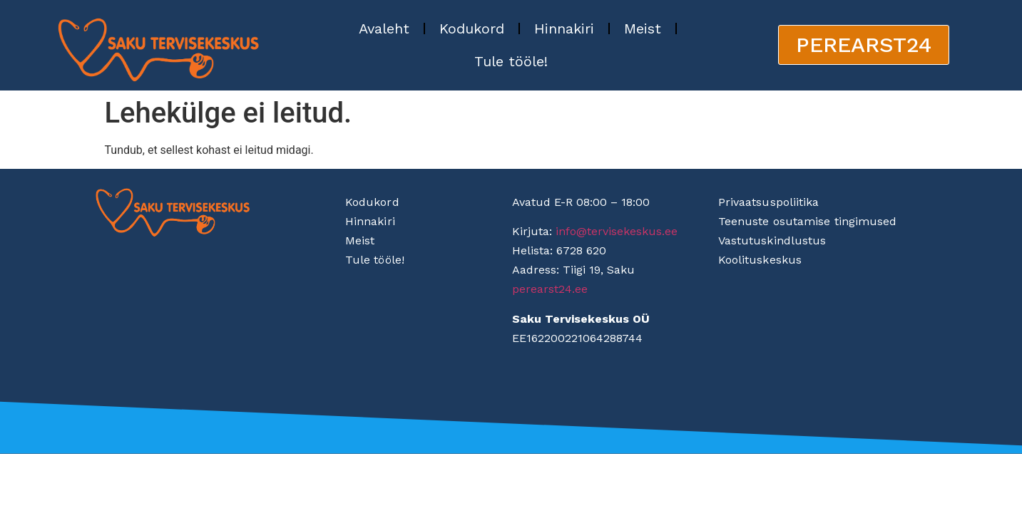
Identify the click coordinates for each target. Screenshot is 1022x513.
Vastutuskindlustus (772, 240)
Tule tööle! (511, 61)
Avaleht (384, 28)
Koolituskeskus (760, 259)
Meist (642, 28)
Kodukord (471, 28)
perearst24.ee (550, 289)
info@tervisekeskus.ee (617, 231)
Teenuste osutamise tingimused (807, 221)
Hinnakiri (564, 28)
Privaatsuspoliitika (768, 202)
